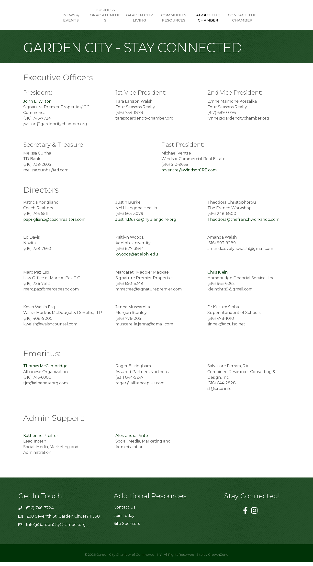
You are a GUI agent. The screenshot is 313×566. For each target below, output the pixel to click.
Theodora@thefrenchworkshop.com (243, 223)
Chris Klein (217, 276)
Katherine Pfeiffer (40, 439)
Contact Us (124, 511)
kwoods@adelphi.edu (138, 258)
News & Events (54, 17)
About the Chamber (225, 17)
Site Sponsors (127, 527)
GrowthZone (218, 559)
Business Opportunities (88, 15)
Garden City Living (122, 17)
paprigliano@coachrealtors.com (54, 223)
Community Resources (190, 17)
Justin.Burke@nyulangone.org (145, 223)
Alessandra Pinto (131, 439)
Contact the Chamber (259, 17)
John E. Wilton (37, 105)
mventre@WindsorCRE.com (189, 174)
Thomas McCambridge (45, 370)
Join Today (124, 519)
